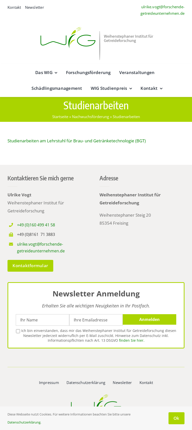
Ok (177, 418)
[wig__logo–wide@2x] (96, 26)
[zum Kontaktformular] (30, 266)
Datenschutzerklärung (24, 422)
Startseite (60, 116)
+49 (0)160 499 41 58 (36, 225)
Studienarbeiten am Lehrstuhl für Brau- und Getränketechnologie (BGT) (77, 141)
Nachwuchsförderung (90, 116)
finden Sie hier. (131, 340)
